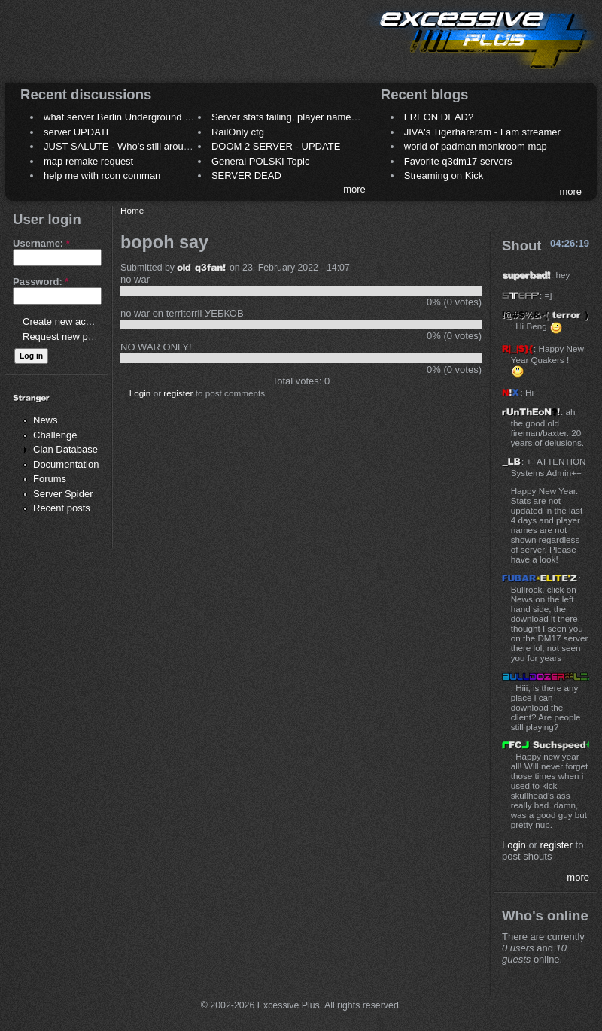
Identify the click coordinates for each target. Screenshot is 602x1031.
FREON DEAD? (438, 117)
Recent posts (61, 508)
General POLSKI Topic (260, 161)
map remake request (88, 161)
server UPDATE (78, 132)
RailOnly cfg (237, 132)
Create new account (66, 321)
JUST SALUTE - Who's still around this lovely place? (158, 146)
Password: (40, 281)
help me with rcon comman (102, 175)
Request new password (73, 336)
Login (140, 393)
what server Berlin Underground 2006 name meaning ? (163, 117)
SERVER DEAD (246, 175)
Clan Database (65, 449)
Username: (41, 243)
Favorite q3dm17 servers (458, 161)
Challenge (55, 435)
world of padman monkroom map (475, 146)
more (354, 189)
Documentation (66, 464)
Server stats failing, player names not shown (307, 117)
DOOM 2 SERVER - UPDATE (275, 146)
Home (132, 210)
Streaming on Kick (444, 175)
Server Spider (63, 493)
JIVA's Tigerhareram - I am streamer (482, 132)
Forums (49, 478)
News (45, 420)
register (178, 393)
